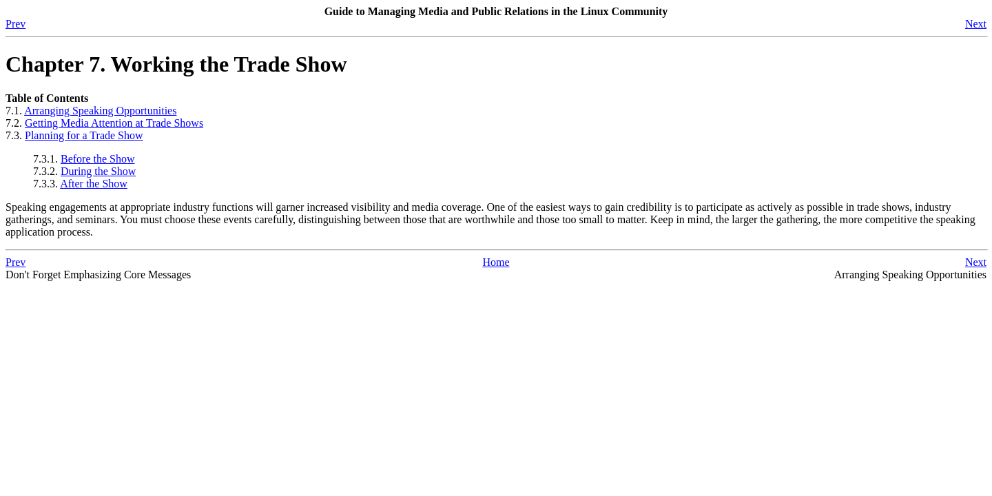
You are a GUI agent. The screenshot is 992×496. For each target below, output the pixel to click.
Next (975, 24)
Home (495, 262)
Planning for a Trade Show (84, 135)
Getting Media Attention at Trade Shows (114, 123)
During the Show (98, 171)
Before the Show (98, 159)
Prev (15, 24)
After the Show (93, 183)
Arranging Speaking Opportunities (100, 110)
